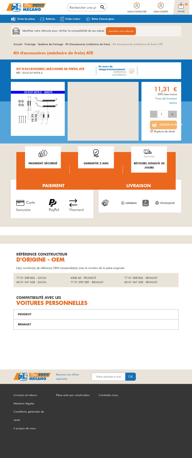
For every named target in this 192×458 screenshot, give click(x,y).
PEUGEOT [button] (24, 314)
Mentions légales (23, 403)
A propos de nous (24, 428)
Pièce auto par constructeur (73, 395)
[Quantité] (162, 114)
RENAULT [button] (24, 324)
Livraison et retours (25, 395)
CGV (16, 448)
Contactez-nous (108, 395)
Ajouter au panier (168, 125)
